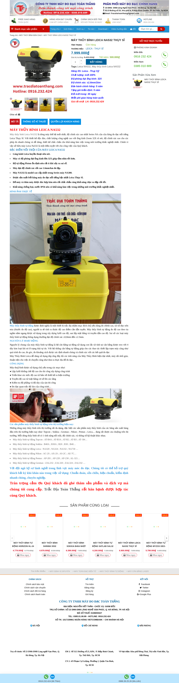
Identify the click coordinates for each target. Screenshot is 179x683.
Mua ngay (24, 555)
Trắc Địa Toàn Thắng (62, 489)
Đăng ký (89, 591)
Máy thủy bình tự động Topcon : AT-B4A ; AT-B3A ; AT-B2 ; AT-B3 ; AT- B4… (50, 439)
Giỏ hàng (89, 594)
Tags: (74, 66)
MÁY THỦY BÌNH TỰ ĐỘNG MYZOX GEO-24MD (156, 546)
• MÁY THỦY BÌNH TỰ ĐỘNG (111, 571)
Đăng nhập (90, 588)
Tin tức (91, 29)
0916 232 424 (142, 56)
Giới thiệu (69, 29)
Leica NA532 (84, 66)
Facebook (144, 584)
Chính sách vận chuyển (35, 588)
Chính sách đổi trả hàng (35, 591)
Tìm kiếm (89, 584)
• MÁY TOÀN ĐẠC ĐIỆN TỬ (84, 571)
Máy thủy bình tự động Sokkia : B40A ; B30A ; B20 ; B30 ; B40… (44, 444)
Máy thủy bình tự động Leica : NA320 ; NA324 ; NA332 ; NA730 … (45, 449)
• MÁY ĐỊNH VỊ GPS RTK (59, 571)
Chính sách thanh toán (35, 594)
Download (103, 29)
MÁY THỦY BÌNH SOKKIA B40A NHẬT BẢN (76, 546)
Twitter (144, 588)
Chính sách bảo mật (35, 584)
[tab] (15, 122)
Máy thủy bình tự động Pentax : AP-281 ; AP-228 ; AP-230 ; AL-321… (46, 458)
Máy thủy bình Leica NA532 (106, 66)
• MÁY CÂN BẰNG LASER (138, 571)
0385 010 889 (142, 66)
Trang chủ (55, 29)
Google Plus (144, 594)
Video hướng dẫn (119, 29)
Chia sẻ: (14, 114)
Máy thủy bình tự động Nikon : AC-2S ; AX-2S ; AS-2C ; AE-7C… (44, 453)
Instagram (144, 591)
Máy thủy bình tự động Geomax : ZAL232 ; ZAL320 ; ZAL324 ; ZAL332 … (49, 463)
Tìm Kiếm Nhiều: (38, 571)
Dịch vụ (81, 29)
